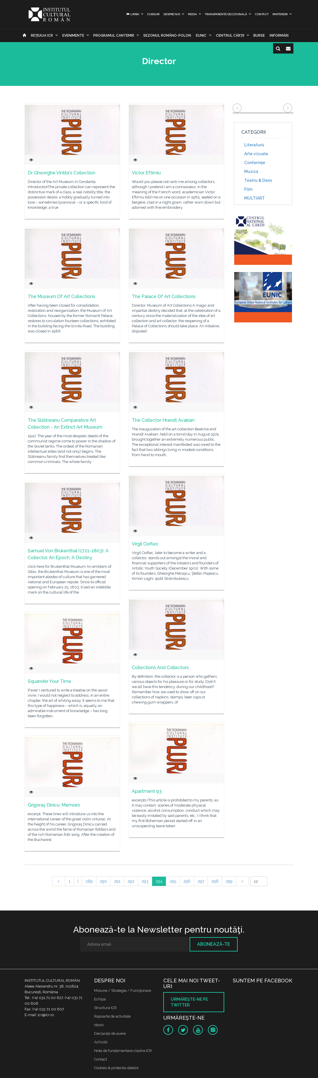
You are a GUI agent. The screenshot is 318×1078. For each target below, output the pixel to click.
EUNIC (201, 35)
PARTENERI (280, 14)
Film (248, 189)
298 (214, 881)
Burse (259, 35)
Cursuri (153, 14)
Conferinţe (254, 162)
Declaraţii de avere (110, 1033)
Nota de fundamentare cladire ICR (123, 1051)
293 (145, 881)
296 (186, 881)
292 (131, 881)
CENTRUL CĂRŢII (230, 35)
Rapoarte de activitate (112, 1016)
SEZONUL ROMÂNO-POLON (167, 35)
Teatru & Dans (258, 180)
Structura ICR (105, 1008)
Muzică (251, 171)
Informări (279, 35)
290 (103, 881)
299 (229, 881)
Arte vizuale (256, 153)
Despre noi (172, 14)
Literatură (254, 145)
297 (201, 881)
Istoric (99, 1025)
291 (117, 881)
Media (192, 14)
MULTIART (254, 198)
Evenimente (73, 35)
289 (89, 881)
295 (173, 881)
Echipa (100, 999)
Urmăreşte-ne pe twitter (189, 1002)
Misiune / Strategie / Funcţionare (122, 990)
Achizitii (101, 1042)
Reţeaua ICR (42, 35)
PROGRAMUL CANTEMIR (113, 35)
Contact (262, 14)
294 (159, 881)
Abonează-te (213, 944)
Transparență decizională (226, 14)
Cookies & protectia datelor (116, 1068)
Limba (132, 14)
